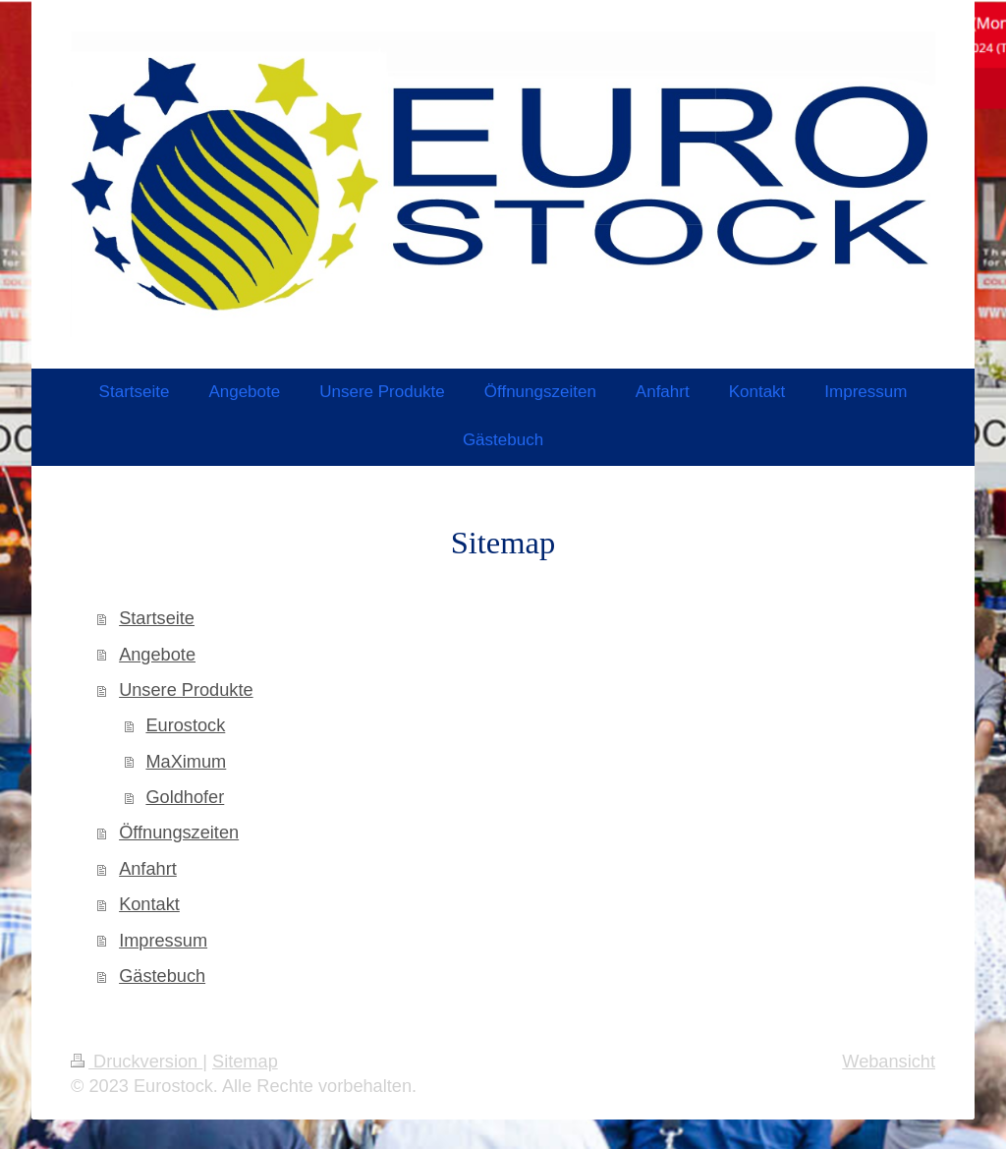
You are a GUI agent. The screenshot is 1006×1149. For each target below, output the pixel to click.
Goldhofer (184, 797)
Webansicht (888, 1061)
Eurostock (185, 725)
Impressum (163, 940)
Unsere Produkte (185, 690)
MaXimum (185, 762)
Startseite (157, 618)
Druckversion (136, 1061)
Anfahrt (148, 869)
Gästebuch (162, 976)
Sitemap (245, 1061)
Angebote (157, 654)
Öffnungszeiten (179, 832)
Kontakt (149, 904)
